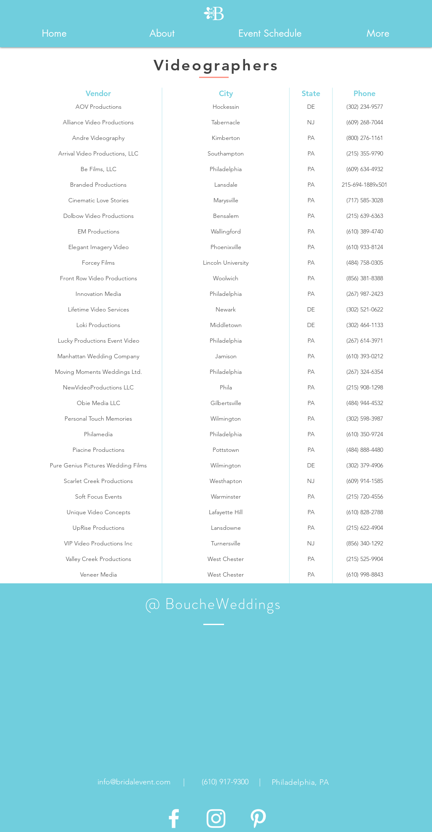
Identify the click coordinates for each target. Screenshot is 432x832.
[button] (162, 33)
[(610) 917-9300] (225, 782)
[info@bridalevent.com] (134, 782)
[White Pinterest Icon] (258, 818)
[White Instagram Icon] (216, 818)
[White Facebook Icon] (173, 818)
